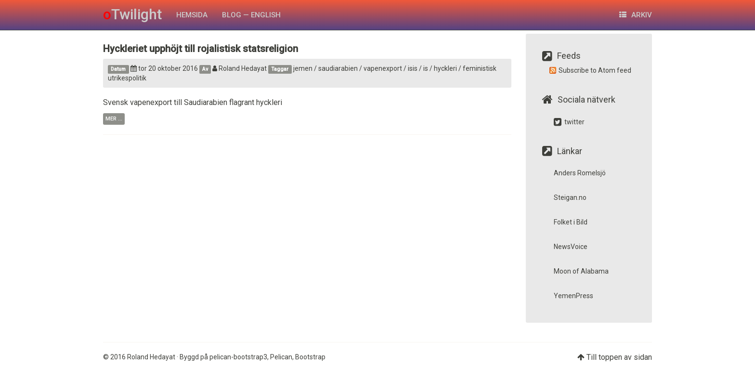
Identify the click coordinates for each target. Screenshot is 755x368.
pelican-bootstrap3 (238, 357)
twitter (569, 122)
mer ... (113, 119)
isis (412, 68)
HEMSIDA (192, 15)
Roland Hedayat (239, 68)
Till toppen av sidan (619, 357)
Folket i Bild (570, 222)
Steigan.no (570, 197)
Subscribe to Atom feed (595, 70)
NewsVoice (570, 246)
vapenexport (383, 68)
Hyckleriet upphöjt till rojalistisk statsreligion (200, 48)
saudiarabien (338, 68)
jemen (302, 68)
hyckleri (445, 68)
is (425, 68)
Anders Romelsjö (580, 173)
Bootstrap (310, 357)
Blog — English (251, 15)
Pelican (281, 357)
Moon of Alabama (581, 271)
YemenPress (573, 296)
